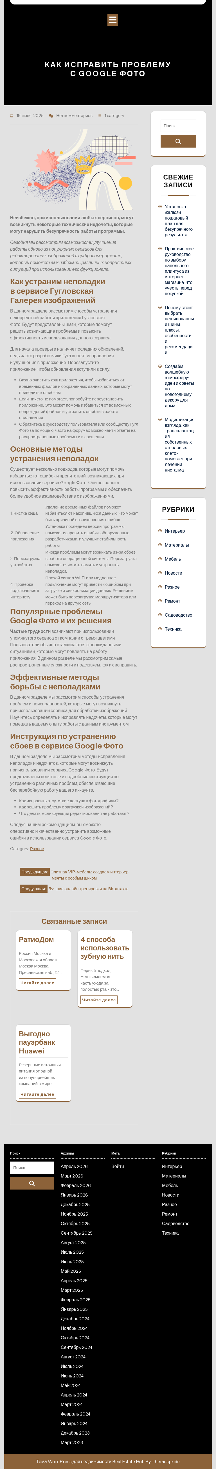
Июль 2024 (72, 1366)
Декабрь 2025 (75, 1204)
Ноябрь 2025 (74, 1214)
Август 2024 (73, 1357)
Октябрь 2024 (75, 1337)
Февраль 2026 (76, 1185)
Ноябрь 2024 (74, 1328)
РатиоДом (36, 939)
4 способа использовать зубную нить (104, 947)
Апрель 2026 (74, 1166)
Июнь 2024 (72, 1376)
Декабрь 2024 (75, 1318)
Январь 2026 (74, 1195)
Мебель (173, 559)
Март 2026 (72, 1176)
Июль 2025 (72, 1252)
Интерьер (175, 531)
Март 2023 (72, 1442)
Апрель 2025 (74, 1280)
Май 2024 (71, 1385)
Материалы (177, 545)
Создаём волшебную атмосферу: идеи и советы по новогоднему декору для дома (179, 385)
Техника (173, 629)
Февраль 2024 (75, 1414)
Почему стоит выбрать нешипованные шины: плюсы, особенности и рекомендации (179, 330)
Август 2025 (73, 1242)
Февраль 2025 (76, 1299)
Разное (37, 848)
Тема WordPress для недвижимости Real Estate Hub (90, 1461)
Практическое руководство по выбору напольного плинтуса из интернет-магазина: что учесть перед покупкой (179, 271)
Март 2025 (72, 1290)
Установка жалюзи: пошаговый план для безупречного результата (179, 220)
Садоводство (178, 615)
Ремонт (172, 601)
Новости (173, 573)
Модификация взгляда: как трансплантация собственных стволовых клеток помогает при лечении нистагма (179, 445)
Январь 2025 (74, 1309)
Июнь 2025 (72, 1261)
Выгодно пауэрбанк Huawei (37, 1042)
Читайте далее (37, 982)
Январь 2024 (74, 1423)
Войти (117, 1166)
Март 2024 (72, 1404)
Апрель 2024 (74, 1395)
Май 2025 (71, 1271)
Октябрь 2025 (75, 1223)
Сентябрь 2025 (77, 1233)
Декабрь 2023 (75, 1433)
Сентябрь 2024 (76, 1347)
